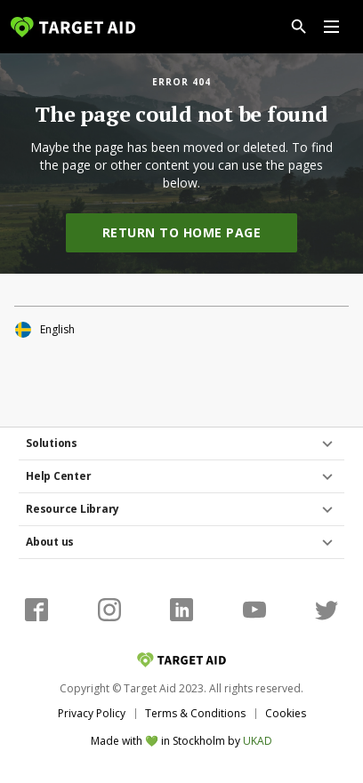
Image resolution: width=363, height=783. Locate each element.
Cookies (285, 713)
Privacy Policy (91, 713)
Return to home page (182, 232)
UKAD (257, 740)
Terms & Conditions (195, 713)
